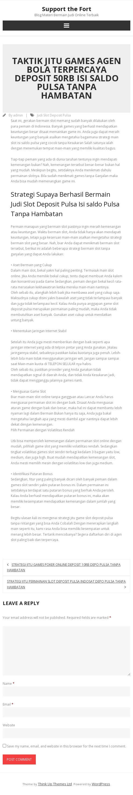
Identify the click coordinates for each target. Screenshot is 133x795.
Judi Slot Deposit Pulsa (54, 115)
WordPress (101, 783)
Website (9, 725)
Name (9, 683)
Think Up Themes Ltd (55, 783)
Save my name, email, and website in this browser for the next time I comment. (66, 746)
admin (18, 115)
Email (8, 704)
